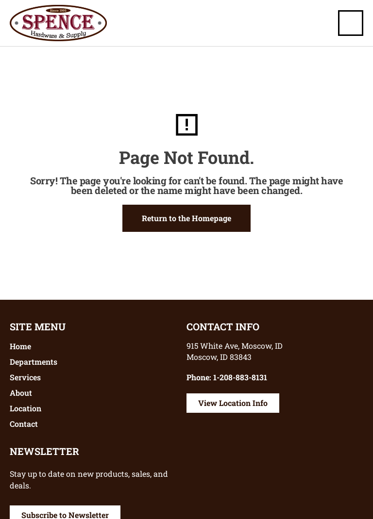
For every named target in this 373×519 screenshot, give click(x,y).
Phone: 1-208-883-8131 (226, 377)
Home (20, 346)
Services (25, 377)
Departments (33, 362)
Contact (24, 424)
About (21, 393)
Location (25, 408)
